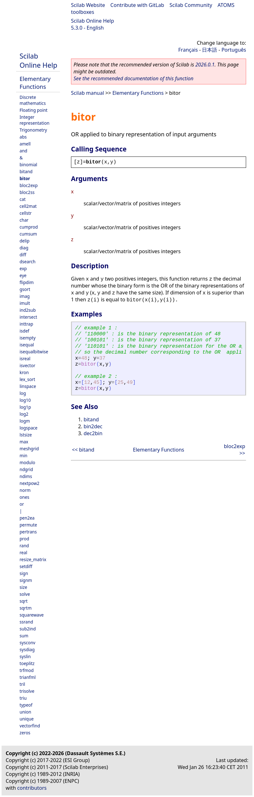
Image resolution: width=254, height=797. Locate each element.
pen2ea (27, 518)
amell (25, 144)
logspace (29, 428)
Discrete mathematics (33, 100)
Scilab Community (190, 5)
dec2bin (93, 433)
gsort (25, 289)
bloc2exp (29, 185)
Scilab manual (87, 92)
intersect (28, 317)
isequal (27, 345)
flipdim (27, 282)
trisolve (27, 691)
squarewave (32, 615)
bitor (25, 178)
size (23, 587)
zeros (25, 733)
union (25, 712)
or (22, 504)
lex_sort (27, 379)
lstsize (26, 435)
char (24, 220)
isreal (25, 358)
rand (24, 546)
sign (24, 573)
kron (24, 372)
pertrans (28, 532)
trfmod (27, 670)
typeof (26, 705)
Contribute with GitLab (137, 5)
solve (25, 594)
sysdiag (27, 649)
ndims (26, 476)
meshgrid (29, 449)
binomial (28, 165)
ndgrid (26, 469)
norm (25, 490)
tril (22, 684)
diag (24, 248)
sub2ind (28, 629)
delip (24, 241)
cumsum (28, 234)
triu (23, 698)
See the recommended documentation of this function (133, 78)
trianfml (28, 677)
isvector (27, 365)
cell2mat (28, 206)
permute (28, 525)
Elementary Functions (35, 82)
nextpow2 (29, 483)
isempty (28, 338)
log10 (25, 400)
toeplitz (27, 663)
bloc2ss (27, 192)
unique (27, 719)
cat (23, 199)
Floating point (34, 110)
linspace (28, 386)
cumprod (29, 227)
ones (24, 497)
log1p (25, 407)
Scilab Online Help (92, 20)
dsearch (27, 262)
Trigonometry (33, 130)
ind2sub (28, 310)
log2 (24, 414)
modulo (27, 462)
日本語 (209, 49)
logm (25, 421)
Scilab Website (88, 5)
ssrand (26, 622)
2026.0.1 (205, 64)
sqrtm (26, 608)
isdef (24, 331)
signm (26, 580)
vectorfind (30, 726)
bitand (26, 171)
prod (24, 539)
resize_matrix (33, 559)
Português (234, 49)
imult (25, 303)
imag (25, 296)
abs (23, 137)
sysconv (27, 643)
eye (23, 275)
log (23, 393)
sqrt (23, 601)
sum (24, 636)
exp (23, 268)
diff (23, 255)
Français (188, 49)
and (23, 151)
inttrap (26, 324)
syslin (25, 656)
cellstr (26, 213)
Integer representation (35, 120)
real (23, 552)
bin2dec (93, 426)
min (23, 455)
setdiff (26, 566)
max (24, 442)
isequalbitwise (34, 352)
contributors (32, 787)
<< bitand (83, 449)
